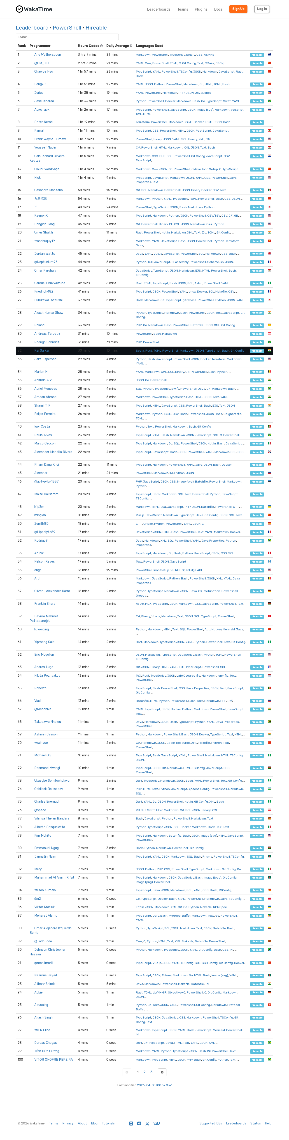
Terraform (143, 122)
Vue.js (158, 253)
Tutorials (108, 1123)
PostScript (203, 130)
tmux (192, 291)
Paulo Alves (43, 435)
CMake (209, 63)
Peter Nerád (43, 122)
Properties (143, 545)
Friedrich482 (43, 291)
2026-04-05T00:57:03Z (154, 1085)
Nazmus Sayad (45, 975)
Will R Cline (42, 1030)
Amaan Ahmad (45, 397)
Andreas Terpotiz (47, 334)
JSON (220, 63)
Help (268, 1123)
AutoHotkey (213, 629)
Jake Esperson (45, 359)
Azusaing (41, 1005)
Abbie (38, 992)
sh (222, 262)
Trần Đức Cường (46, 1051)
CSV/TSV (213, 215)
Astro (198, 283)
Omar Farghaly (45, 270)
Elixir (159, 810)
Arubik (39, 553)
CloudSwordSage (46, 169)
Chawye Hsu (43, 71)
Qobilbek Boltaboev (48, 789)
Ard (37, 578)
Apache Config (199, 789)
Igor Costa (42, 426)
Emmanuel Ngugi (46, 848)
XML (139, 114)
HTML (208, 84)
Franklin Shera (44, 604)
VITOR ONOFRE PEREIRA (53, 1060)
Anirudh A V (43, 380)
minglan (40, 515)
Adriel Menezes (45, 389)
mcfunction (212, 591)
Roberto (40, 688)
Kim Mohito (42, 836)
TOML (173, 63)
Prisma (207, 856)
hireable (257, 54)
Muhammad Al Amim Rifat (54, 877)
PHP (181, 92)
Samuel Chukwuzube (49, 283)
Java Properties (212, 540)
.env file (223, 675)
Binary (190, 54)
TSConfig (185, 71)
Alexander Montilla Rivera (53, 452)
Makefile (221, 291)
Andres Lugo (43, 667)
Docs (218, 9)
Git (236, 215)
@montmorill (43, 963)
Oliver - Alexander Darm (52, 591)
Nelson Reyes (44, 561)
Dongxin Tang (44, 224)
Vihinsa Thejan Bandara (51, 818)
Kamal (39, 131)
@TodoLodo (43, 941)
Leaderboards (158, 9)
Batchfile (197, 325)
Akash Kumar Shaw (48, 313)
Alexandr (40, 473)
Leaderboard (32, 28)
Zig (204, 232)
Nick (37, 178)
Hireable (96, 28)
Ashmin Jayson (46, 734)
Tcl (207, 984)
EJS (198, 270)
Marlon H (40, 372)
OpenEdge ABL (192, 570)
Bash (139, 76)
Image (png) (144, 882)
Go (201, 84)
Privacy (68, 1123)
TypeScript (177, 54)
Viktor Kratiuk (44, 907)
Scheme (213, 262)
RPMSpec (220, 907)
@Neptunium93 (46, 262)
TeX (150, 262)
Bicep (158, 139)
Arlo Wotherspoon (47, 55)
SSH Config (210, 963)
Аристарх (41, 110)
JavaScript (227, 71)
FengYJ (40, 84)
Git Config (189, 63)
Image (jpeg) (212, 877)
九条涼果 (40, 199)
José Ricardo (44, 101)
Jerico (39, 93)
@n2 (37, 899)
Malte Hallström (46, 494)
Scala (140, 350)
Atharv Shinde (45, 984)
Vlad (37, 701)
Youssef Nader (45, 147)
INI (170, 224)
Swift (227, 101)
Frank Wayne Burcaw (50, 139)
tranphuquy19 (44, 241)
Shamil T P (42, 405)
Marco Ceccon (45, 443)
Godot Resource (178, 742)
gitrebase (189, 300)
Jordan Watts (44, 254)
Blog (94, 1123)
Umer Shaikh (43, 232)
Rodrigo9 (41, 541)
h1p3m (39, 507)
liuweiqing (41, 629)
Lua (163, 506)
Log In (262, 9)
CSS (199, 54)
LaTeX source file (188, 675)
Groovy (141, 595)
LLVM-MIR (160, 992)
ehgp (38, 570)
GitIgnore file (232, 414)
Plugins (201, 9)
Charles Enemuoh (47, 801)
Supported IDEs (211, 1123)
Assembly (181, 262)
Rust (239, 71)
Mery (38, 869)
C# (208, 139)
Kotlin (166, 232)
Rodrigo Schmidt (46, 342)
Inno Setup (210, 169)
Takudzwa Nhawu (47, 722)
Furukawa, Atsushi (48, 300)
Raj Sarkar (41, 351)
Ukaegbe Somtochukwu (52, 781)
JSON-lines (214, 414)
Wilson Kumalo (45, 890)
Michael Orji (42, 755)
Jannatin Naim (45, 856)
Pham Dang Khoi (46, 465)
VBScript (237, 109)
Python (159, 84)
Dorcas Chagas (45, 1043)
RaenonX (41, 215)
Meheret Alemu (45, 916)
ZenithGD (41, 524)
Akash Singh (43, 1017)
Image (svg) (205, 109)
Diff (230, 701)
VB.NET (175, 570)
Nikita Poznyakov (47, 676)
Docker (170, 101)
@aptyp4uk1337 (46, 481)
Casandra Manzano (48, 190)
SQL (184, 139)
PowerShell (67, 28)
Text (200, 63)
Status (255, 1123)
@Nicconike (42, 709)
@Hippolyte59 (44, 532)
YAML (140, 63)
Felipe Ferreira (45, 414)
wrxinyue (41, 743)
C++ (148, 63)
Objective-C (176, 992)
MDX (148, 603)
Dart (139, 642)
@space (40, 810)
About (82, 1123)
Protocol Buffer (180, 915)
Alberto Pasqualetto (49, 827)
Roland (39, 325)
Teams (182, 9)
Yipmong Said (44, 642)
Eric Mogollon (44, 655)
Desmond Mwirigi (47, 768)
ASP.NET (210, 54)
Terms (53, 1123)
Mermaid (229, 629)
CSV (227, 156)
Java (139, 245)
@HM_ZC (41, 63)
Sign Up (238, 9)
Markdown (143, 54)
